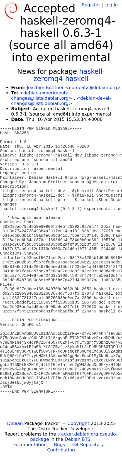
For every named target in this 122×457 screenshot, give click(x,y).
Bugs (59, 444)
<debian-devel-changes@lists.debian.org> (61, 101)
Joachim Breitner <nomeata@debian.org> (74, 87)
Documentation (29, 444)
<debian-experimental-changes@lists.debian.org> (41, 95)
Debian (15, 423)
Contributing (61, 450)
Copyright (78, 423)
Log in (111, 5)
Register (91, 5)
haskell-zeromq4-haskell (69, 75)
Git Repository (88, 444)
